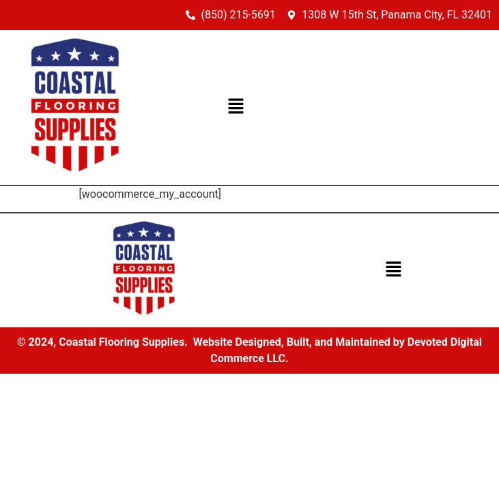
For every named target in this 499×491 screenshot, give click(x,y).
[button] (236, 107)
